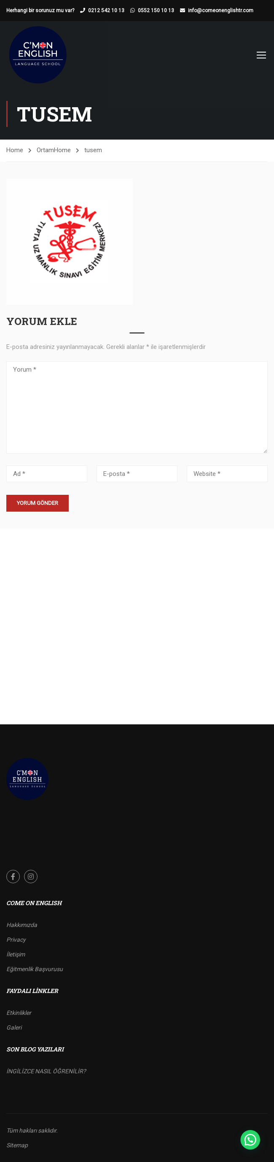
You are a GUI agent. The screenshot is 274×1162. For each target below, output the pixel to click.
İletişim (15, 954)
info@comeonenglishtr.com (220, 10)
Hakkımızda (21, 925)
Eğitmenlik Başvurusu (34, 969)
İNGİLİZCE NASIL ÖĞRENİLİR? (46, 1071)
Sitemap (17, 1145)
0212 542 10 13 (106, 10)
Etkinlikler (18, 1012)
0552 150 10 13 (156, 10)
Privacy (16, 939)
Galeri (13, 1027)
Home (14, 150)
